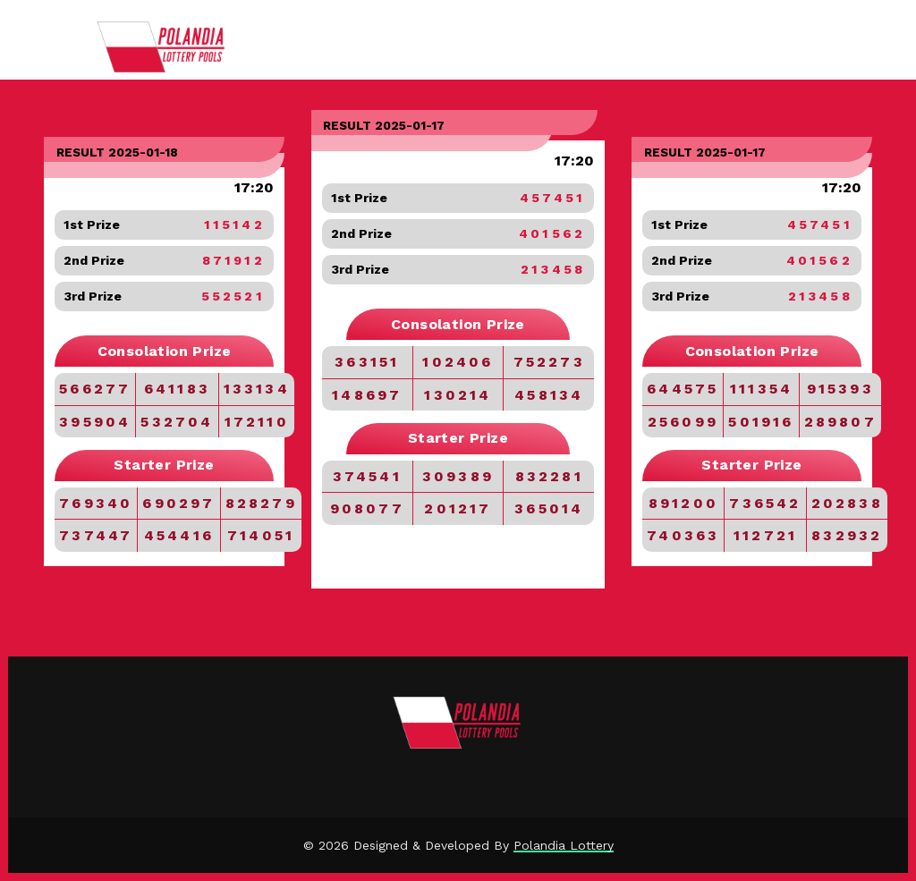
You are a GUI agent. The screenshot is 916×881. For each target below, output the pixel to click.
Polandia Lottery (563, 845)
